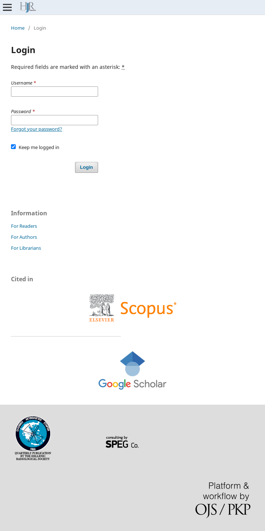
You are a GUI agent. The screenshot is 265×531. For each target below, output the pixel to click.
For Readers (24, 226)
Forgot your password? (36, 129)
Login (86, 167)
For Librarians (26, 248)
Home (18, 28)
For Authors (24, 237)
